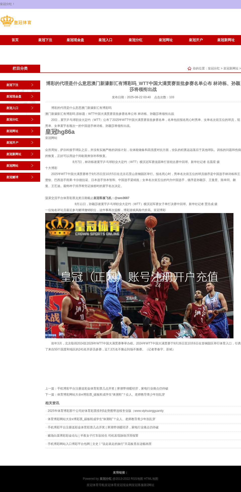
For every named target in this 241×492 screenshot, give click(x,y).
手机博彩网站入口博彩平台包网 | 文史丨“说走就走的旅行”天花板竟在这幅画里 (100, 444)
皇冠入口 (105, 40)
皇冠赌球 (45, 47)
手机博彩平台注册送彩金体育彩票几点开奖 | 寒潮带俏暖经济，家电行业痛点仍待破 (112, 388)
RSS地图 (137, 478)
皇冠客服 (138, 485)
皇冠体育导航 (96, 485)
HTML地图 (151, 478)
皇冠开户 (196, 40)
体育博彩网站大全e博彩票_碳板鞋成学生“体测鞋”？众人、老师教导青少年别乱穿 (111, 394)
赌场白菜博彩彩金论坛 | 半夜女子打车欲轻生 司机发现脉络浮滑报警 (93, 435)
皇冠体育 (111, 485)
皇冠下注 (45, 40)
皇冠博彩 (160, 210)
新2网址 (149, 485)
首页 (15, 40)
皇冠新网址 (226, 40)
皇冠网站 (15, 47)
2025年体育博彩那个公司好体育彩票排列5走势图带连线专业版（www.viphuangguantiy (105, 411)
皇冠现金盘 (75, 40)
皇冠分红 (136, 40)
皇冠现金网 (124, 485)
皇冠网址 (166, 40)
